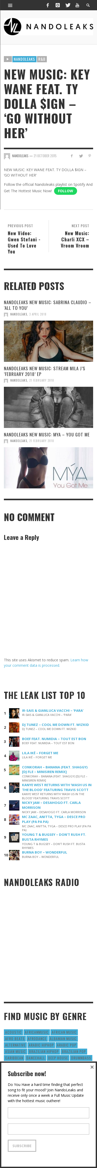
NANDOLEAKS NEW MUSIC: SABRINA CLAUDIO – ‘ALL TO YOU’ (47, 305)
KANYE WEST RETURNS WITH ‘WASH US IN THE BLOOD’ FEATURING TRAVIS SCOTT (57, 787)
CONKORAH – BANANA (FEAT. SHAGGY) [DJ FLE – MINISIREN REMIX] (55, 769)
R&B (42, 59)
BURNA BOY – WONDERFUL (44, 852)
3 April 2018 (38, 314)
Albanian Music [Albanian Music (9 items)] (63, 1038)
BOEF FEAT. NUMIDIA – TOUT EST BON (54, 738)
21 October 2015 (45, 155)
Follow (65, 190)
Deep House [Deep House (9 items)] (58, 1057)
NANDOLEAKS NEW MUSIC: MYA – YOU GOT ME (47, 434)
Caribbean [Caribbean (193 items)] (14, 1057)
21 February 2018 (41, 380)
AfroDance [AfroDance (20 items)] (37, 1038)
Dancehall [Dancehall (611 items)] (35, 1057)
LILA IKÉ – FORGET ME (40, 753)
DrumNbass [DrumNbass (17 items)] (81, 1057)
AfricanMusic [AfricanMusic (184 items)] (37, 1032)
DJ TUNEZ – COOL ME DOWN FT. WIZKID (55, 724)
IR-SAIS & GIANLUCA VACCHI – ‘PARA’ (53, 710)
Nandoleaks (24, 59)
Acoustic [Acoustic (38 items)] (13, 1032)
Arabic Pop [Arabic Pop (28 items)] (66, 1045)
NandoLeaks (18, 314)
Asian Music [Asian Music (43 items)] (15, 1051)
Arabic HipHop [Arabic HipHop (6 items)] (41, 1045)
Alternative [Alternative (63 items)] (15, 1045)
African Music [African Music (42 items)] (64, 1032)
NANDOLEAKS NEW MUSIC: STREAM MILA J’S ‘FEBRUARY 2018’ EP (44, 371)
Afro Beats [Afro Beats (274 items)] (15, 1038)
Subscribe (22, 1145)
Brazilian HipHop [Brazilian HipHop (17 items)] (44, 1051)
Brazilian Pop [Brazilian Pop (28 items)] (74, 1051)
